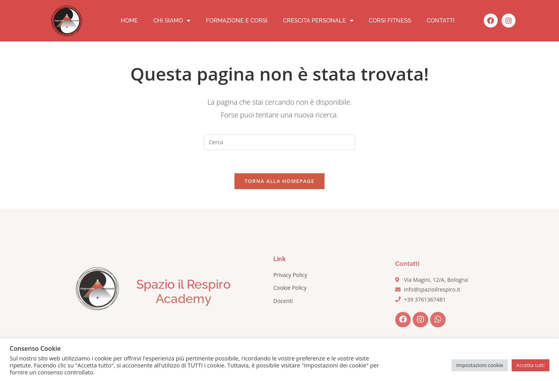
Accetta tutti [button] (530, 365)
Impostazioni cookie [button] (479, 365)
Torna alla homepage (279, 181)
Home (129, 20)
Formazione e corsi (236, 20)
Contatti (441, 20)
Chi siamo (171, 21)
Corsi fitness (390, 20)
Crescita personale (318, 21)
